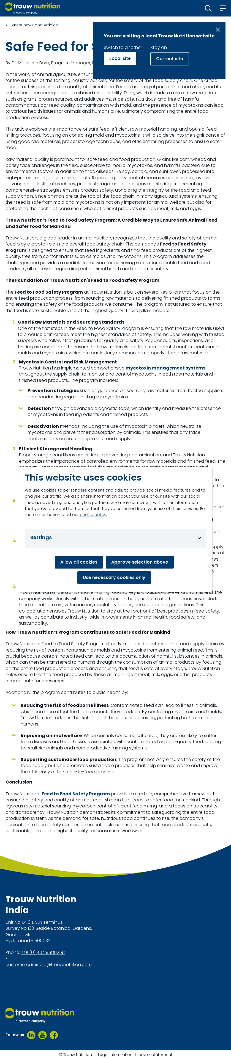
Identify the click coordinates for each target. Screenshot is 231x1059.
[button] (208, 8)
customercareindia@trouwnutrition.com (49, 965)
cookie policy (93, 514)
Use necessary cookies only (114, 577)
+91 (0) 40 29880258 (43, 953)
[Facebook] (54, 1035)
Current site (169, 59)
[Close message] (217, 29)
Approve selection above (139, 562)
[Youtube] (42, 1035)
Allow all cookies (78, 562)
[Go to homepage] (33, 8)
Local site (120, 58)
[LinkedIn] (31, 1035)
